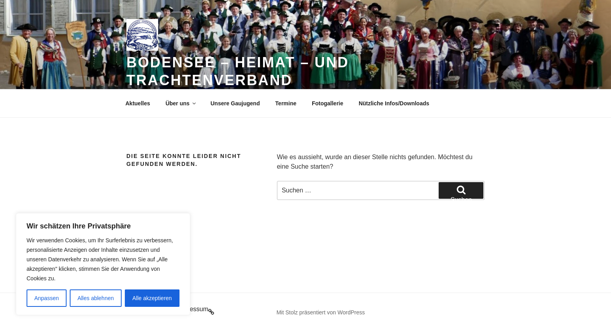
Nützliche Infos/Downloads (394, 103)
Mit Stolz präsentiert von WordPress (321, 312)
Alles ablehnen (95, 298)
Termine (285, 103)
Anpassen (46, 298)
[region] (103, 264)
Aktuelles (138, 103)
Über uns (181, 103)
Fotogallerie (327, 103)
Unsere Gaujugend (235, 103)
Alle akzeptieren (152, 298)
